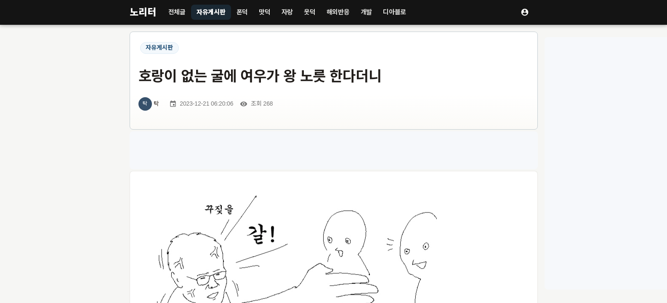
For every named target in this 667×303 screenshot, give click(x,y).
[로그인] (524, 12)
